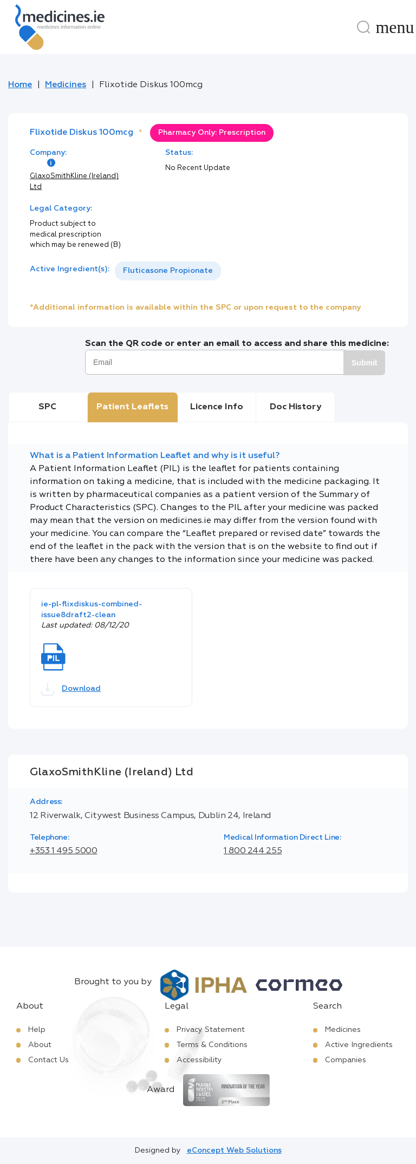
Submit (364, 362)
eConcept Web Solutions (234, 1150)
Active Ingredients (359, 1045)
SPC (47, 407)
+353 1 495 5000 (64, 851)
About (39, 1045)
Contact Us (48, 1060)
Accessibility (199, 1060)
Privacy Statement (211, 1030)
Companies (345, 1060)
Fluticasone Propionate (168, 270)
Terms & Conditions (212, 1045)
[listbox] (168, 270)
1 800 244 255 (253, 851)
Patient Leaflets (132, 407)
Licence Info (216, 407)
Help (37, 1030)
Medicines (65, 85)
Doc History (295, 407)
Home (20, 85)
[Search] (363, 27)
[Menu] (395, 27)
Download (71, 689)
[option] (168, 270)
